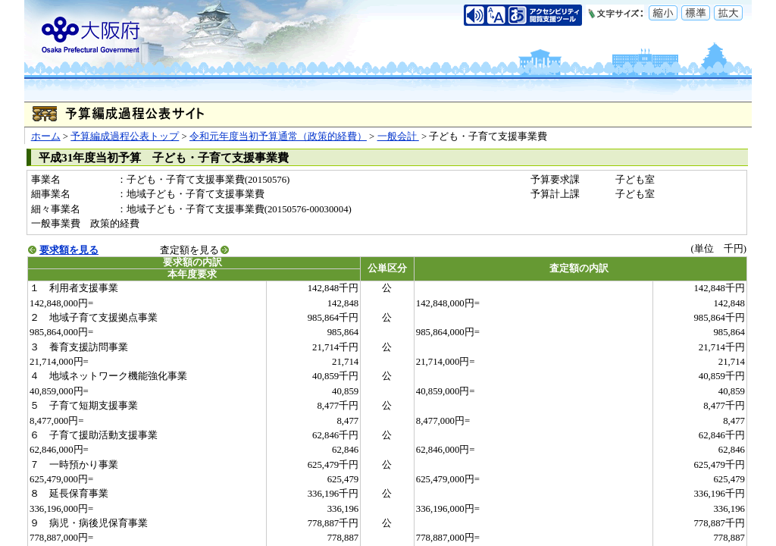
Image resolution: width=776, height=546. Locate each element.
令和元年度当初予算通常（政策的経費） (278, 136)
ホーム (46, 136)
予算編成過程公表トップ (124, 136)
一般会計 (398, 136)
